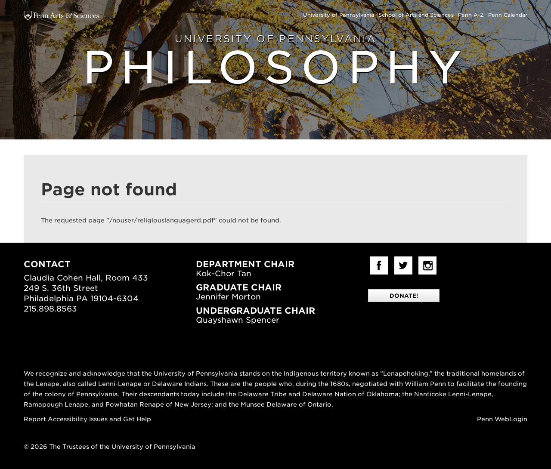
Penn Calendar (507, 15)
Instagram (427, 265)
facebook (379, 265)
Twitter (403, 265)
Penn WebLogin (502, 419)
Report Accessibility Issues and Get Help (87, 419)
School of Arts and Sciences (416, 15)
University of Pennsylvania (338, 15)
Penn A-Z (471, 15)
